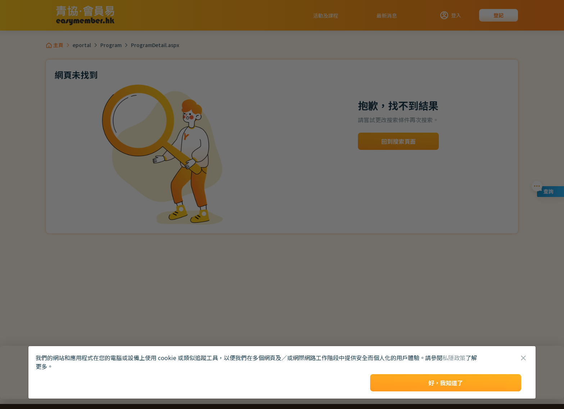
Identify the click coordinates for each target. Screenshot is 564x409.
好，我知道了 (445, 382)
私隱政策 (453, 357)
